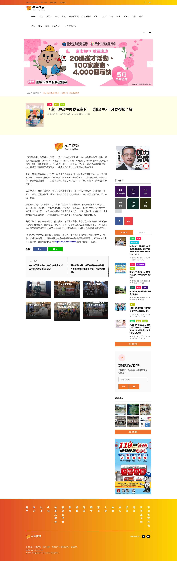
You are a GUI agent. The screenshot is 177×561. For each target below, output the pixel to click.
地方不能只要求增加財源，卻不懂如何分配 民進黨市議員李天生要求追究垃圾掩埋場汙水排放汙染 (67, 284)
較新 (33, 261)
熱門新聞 (142, 232)
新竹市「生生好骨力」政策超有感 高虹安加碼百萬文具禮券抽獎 (140, 274)
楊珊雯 (91, 287)
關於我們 (53, 2)
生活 (64, 16)
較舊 (101, 261)
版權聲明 (74, 547)
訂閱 (123, 386)
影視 (96, 16)
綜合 (33, 26)
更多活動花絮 (133, 432)
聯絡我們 (63, 2)
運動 (104, 16)
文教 (134, 16)
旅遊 (141, 16)
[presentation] (27, 64)
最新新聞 (36, 93)
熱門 (41, 16)
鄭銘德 (63, 310)
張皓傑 (52, 114)
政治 (48, 16)
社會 (57, 16)
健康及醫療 (73, 16)
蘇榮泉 (34, 308)
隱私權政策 (65, 547)
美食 (40, 26)
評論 (111, 16)
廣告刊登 (43, 2)
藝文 (118, 16)
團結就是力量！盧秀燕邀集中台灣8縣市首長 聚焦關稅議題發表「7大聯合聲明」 (88, 268)
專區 (47, 26)
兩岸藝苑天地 (70, 26)
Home (33, 16)
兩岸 (125, 16)
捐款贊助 (38, 547)
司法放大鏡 (56, 26)
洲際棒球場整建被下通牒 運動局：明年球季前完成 (38, 281)
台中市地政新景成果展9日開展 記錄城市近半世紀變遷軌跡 (95, 301)
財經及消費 (86, 16)
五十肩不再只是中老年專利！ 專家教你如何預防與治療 (38, 301)
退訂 (134, 386)
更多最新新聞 (133, 344)
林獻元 (91, 308)
